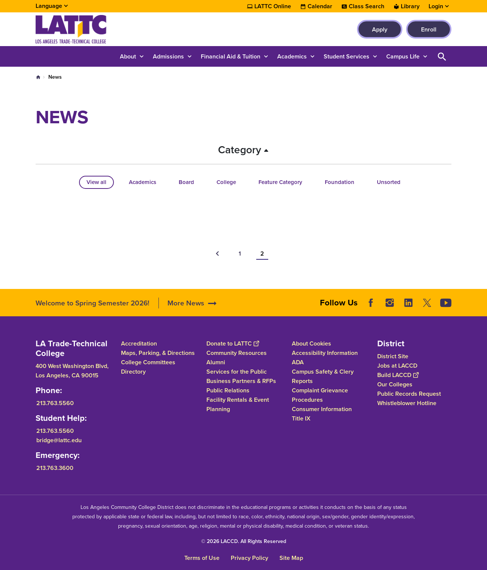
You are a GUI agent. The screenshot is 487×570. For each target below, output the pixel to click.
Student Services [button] (346, 56)
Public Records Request (409, 393)
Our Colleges (394, 384)
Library (410, 6)
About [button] (128, 56)
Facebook (370, 302)
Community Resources (236, 353)
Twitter (427, 302)
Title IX (301, 418)
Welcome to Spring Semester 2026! (93, 303)
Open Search (442, 56)
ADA (298, 362)
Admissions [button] (168, 56)
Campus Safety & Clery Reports (323, 376)
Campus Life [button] (403, 56)
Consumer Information (322, 409)
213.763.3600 (54, 467)
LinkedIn (408, 302)
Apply (379, 29)
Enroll (428, 29)
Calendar (320, 6)
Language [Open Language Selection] (49, 5)
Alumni (215, 362)
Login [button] (436, 6)
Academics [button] (292, 56)
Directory (133, 371)
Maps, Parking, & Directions (158, 353)
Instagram (389, 302)
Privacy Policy (249, 558)
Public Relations (227, 390)
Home (38, 77)
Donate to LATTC (232, 343)
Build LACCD (397, 374)
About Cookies (311, 343)
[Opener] (479, 300)
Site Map (291, 558)
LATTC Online (272, 6)
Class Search (366, 6)
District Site (392, 356)
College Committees (148, 362)
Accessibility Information (325, 353)
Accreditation (139, 343)
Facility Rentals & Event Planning (237, 404)
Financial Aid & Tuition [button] (230, 56)
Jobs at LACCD (397, 365)
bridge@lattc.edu (59, 439)
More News (185, 303)
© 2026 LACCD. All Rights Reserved (243, 541)
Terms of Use (202, 558)
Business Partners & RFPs (241, 381)
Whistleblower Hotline (406, 402)
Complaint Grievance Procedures (320, 395)
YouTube (445, 302)
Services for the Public (236, 371)
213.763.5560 (55, 402)
